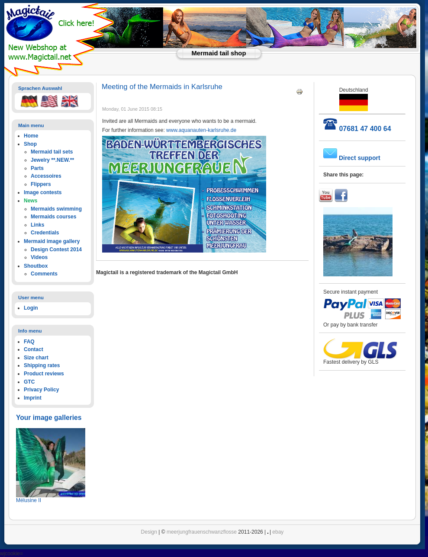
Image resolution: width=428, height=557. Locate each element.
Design (149, 532)
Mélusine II (28, 500)
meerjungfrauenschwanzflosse (202, 532)
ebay (277, 532)
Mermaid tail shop (219, 53)
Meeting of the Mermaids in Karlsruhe (162, 87)
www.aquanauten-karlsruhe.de (201, 130)
